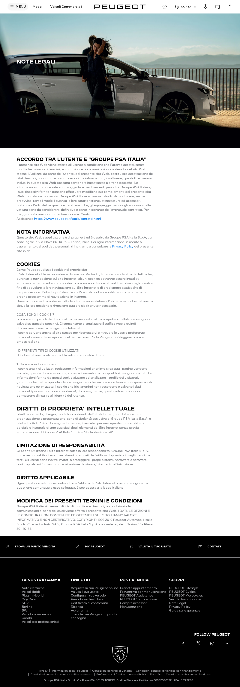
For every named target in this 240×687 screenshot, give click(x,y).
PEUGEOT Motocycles (186, 595)
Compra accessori (133, 603)
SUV (25, 603)
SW (25, 610)
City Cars (29, 599)
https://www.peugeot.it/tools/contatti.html (67, 219)
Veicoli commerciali (36, 614)
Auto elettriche (33, 588)
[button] (185, 7)
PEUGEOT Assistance (136, 595)
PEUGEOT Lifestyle (184, 588)
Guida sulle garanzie (184, 610)
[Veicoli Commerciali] (66, 6)
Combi (27, 618)
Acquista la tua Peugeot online (94, 588)
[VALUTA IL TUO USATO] (217, 7)
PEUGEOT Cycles (182, 592)
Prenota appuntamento (138, 588)
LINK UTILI (80, 580)
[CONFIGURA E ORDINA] (165, 7)
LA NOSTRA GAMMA (41, 580)
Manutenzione (131, 607)
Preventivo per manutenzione (143, 592)
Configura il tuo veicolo (88, 595)
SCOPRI (176, 580)
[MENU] (18, 6)
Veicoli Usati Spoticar (185, 599)
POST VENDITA (134, 580)
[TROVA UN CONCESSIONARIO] (205, 7)
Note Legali (178, 603)
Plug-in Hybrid (33, 595)
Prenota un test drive (87, 599)
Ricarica (77, 607)
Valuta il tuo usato (85, 592)
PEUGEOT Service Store (138, 599)
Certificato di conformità (89, 603)
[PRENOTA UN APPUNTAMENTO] (229, 7)
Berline (27, 607)
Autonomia (79, 610)
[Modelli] (38, 6)
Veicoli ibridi (31, 592)
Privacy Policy (123, 246)
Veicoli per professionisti (40, 621)
